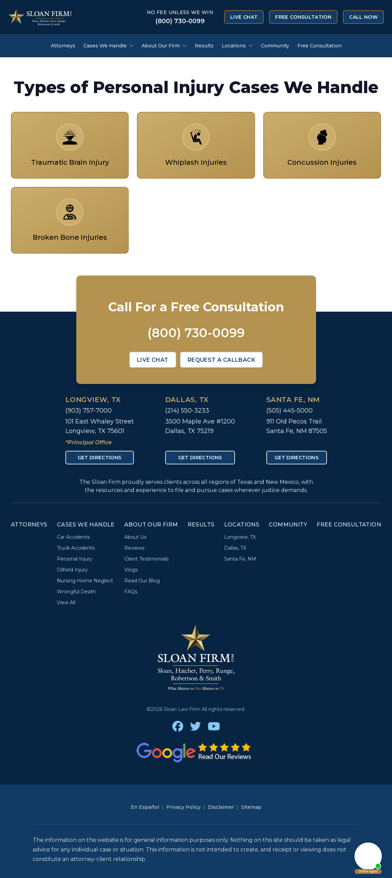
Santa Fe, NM (293, 400)
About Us (135, 537)
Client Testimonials (146, 559)
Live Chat (243, 17)
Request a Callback (221, 360)
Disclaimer (221, 807)
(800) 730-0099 (180, 21)
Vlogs (131, 570)
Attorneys (63, 46)
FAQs (130, 592)
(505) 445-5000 (289, 410)
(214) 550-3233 (187, 410)
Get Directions (100, 458)
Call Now (363, 17)
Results (204, 46)
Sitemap (251, 807)
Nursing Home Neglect (85, 581)
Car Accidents (73, 537)
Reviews (134, 548)
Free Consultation (303, 17)
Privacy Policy (183, 807)
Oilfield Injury (72, 570)
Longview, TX (93, 400)
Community (275, 46)
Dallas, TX (187, 400)
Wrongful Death (76, 592)
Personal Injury (74, 559)
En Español (145, 807)
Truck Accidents (76, 548)
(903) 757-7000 (88, 410)
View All (66, 602)
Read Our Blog (142, 581)
